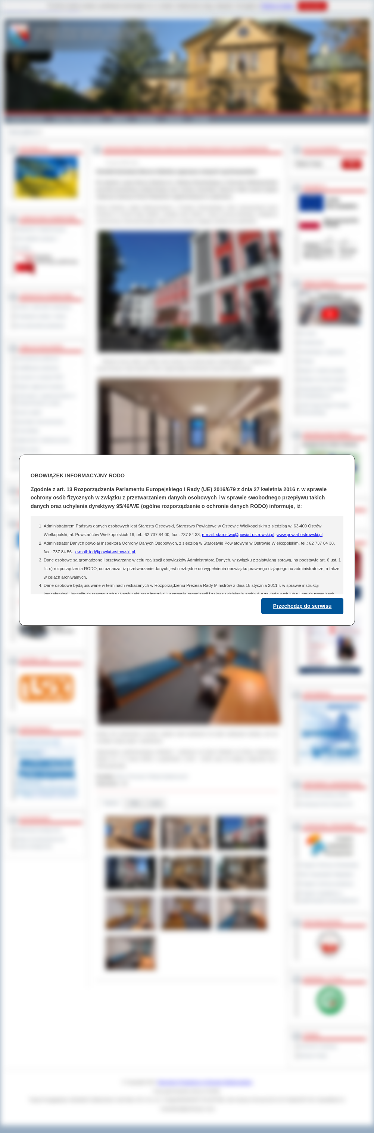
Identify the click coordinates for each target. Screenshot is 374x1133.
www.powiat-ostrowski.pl (299, 534)
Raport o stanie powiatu (322, 370)
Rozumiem (312, 6)
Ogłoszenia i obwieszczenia (43, 440)
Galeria (119, 118)
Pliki (134, 803)
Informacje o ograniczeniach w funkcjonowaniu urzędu (45, 399)
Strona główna (22, 132)
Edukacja (146, 118)
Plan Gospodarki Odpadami (326, 874)
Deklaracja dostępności (38, 829)
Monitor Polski (313, 1055)
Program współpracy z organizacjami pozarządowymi (328, 896)
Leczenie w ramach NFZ (39, 377)
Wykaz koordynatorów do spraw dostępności (40, 843)
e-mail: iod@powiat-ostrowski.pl (105, 551)
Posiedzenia (311, 342)
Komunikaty (27, 430)
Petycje (306, 361)
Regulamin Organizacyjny (41, 229)
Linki (155, 803)
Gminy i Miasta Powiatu (77, 118)
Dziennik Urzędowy (318, 1046)
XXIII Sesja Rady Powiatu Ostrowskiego (324, 409)
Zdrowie (174, 118)
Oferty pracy (28, 449)
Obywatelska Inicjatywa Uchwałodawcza (322, 392)
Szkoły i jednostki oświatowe (43, 307)
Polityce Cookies (277, 6)
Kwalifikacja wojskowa (37, 367)
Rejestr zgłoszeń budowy (40, 386)
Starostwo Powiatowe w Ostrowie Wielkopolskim (205, 1082)
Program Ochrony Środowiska (328, 865)
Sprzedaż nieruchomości (40, 421)
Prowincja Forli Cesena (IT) (326, 804)
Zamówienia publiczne (37, 358)
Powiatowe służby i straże (41, 316)
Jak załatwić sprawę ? (37, 238)
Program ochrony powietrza (326, 883)
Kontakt (201, 118)
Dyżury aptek (28, 412)
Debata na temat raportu (323, 379)
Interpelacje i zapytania (322, 351)
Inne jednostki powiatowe (40, 325)
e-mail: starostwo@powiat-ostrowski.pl (238, 534)
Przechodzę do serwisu (302, 606)
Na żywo (307, 333)
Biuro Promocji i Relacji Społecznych (152, 776)
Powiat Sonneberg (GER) (324, 794)
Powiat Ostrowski (26, 118)
